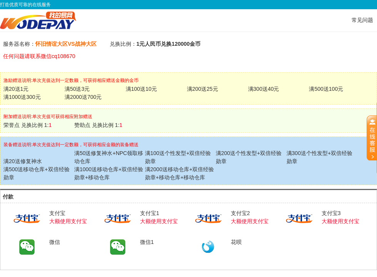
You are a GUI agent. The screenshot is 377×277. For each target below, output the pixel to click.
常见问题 (362, 20)
